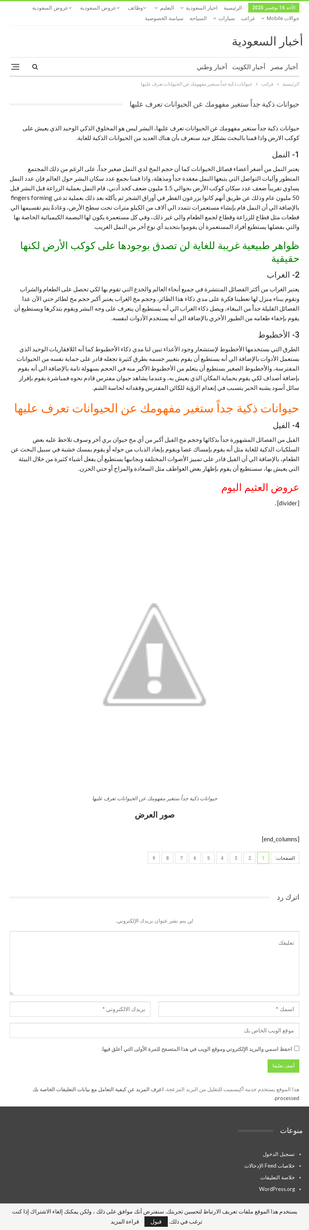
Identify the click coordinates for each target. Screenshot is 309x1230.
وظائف (135, 8)
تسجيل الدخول (279, 1143)
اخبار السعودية (202, 8)
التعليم (167, 8)
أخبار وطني (212, 56)
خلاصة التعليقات (277, 1167)
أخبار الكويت (248, 56)
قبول (156, 1221)
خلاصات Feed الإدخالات (269, 1155)
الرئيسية (233, 8)
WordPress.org (277, 1178)
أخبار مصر (284, 56)
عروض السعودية (98, 8)
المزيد (65, 8)
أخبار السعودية (267, 31)
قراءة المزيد (125, 1221)
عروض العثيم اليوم (260, 477)
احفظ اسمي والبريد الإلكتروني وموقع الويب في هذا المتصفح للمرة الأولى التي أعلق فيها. (196, 1038)
